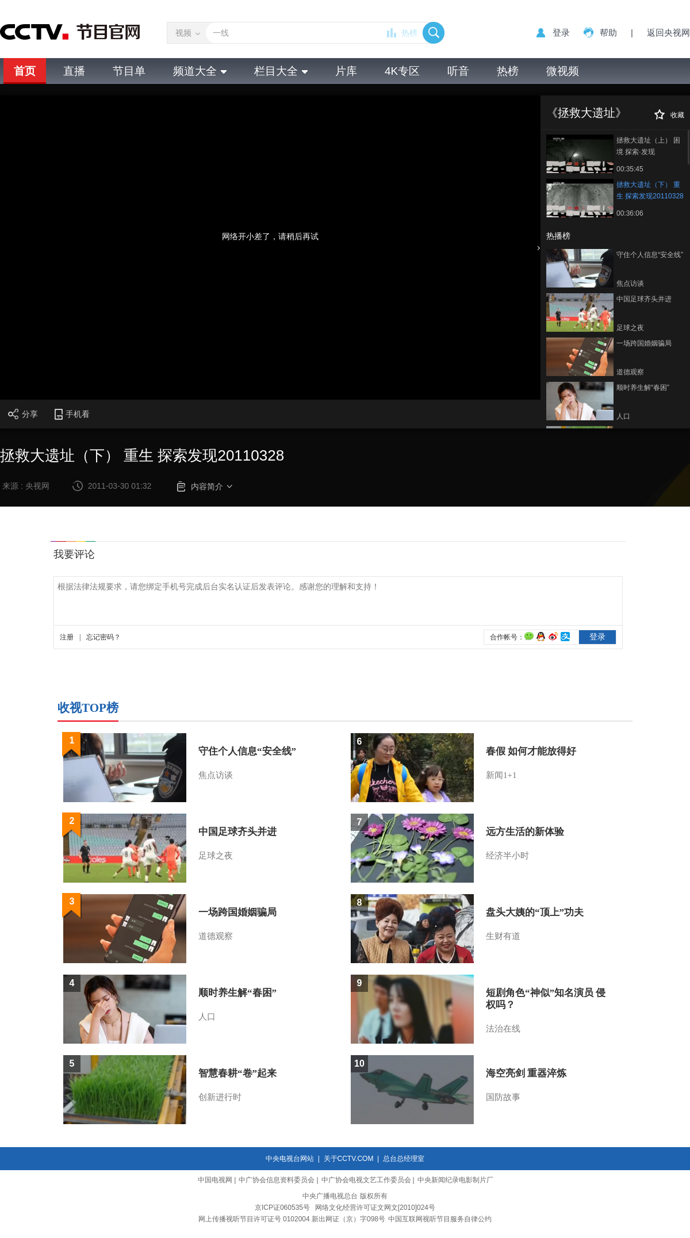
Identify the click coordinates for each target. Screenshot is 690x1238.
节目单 (129, 71)
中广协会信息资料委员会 (277, 1180)
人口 (623, 416)
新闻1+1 (501, 775)
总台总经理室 (403, 1159)
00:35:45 (629, 169)
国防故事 (503, 1097)
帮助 (608, 32)
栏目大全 (281, 71)
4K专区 (402, 71)
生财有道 (503, 936)
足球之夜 (630, 328)
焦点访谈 (630, 283)
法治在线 (503, 1028)
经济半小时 (507, 855)
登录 (561, 32)
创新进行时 (219, 1097)
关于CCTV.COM (349, 1159)
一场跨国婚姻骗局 (644, 343)
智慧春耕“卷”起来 (237, 1073)
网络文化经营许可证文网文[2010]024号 (375, 1207)
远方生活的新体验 (525, 831)
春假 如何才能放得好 (531, 751)
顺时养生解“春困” (642, 388)
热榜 (409, 32)
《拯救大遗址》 (586, 112)
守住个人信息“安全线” (649, 255)
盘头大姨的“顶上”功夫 (535, 912)
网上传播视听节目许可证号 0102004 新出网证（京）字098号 (291, 1219)
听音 (458, 71)
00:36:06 (629, 213)
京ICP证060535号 (282, 1207)
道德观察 (630, 372)
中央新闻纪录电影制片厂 (455, 1180)
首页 (25, 71)
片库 (346, 71)
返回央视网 (668, 32)
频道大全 (200, 71)
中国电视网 (215, 1180)
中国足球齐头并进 (644, 299)
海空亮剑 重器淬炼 (526, 1073)
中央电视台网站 (290, 1159)
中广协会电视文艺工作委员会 (366, 1180)
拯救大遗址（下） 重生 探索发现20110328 (650, 190)
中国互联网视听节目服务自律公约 (440, 1219)
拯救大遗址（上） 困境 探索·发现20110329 (648, 147)
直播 (74, 71)
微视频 (562, 71)
